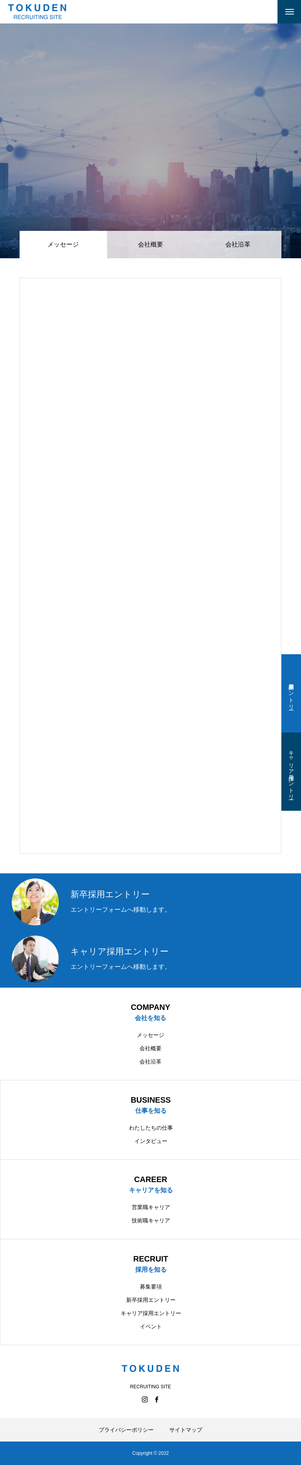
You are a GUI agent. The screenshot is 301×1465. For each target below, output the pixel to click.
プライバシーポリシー (126, 1430)
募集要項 (151, 1286)
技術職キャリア (151, 1220)
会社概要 (150, 244)
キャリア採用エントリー (291, 772)
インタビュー (150, 1141)
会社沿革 (237, 244)
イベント (151, 1326)
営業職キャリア (151, 1207)
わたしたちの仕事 (151, 1127)
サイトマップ (185, 1430)
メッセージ (150, 1035)
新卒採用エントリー (291, 693)
